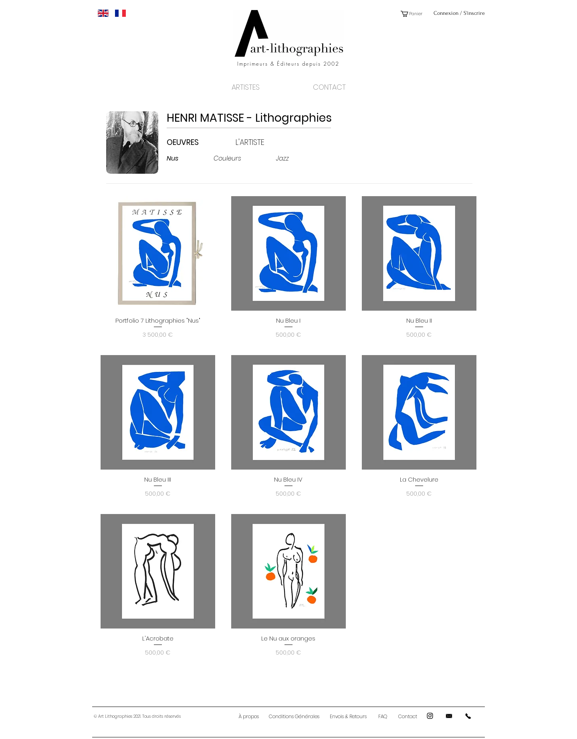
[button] (414, 14)
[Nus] (190, 159)
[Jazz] (299, 159)
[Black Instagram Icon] (430, 716)
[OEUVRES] (193, 143)
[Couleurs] (237, 159)
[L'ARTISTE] (262, 143)
